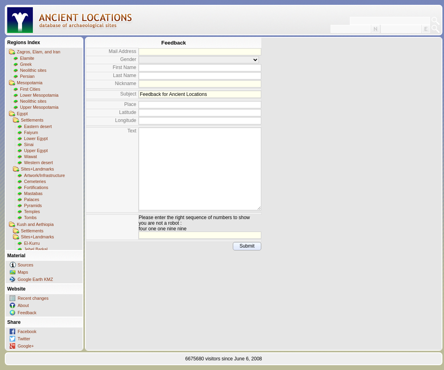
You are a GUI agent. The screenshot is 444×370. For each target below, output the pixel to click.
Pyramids (33, 205)
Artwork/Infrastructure (44, 175)
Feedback (27, 312)
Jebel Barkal (36, 249)
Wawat (30, 156)
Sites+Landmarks (37, 169)
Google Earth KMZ (35, 279)
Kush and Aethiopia (35, 224)
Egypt (22, 113)
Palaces (31, 199)
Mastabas (33, 193)
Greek (26, 64)
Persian (27, 76)
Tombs (30, 217)
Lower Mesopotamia (39, 95)
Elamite (27, 58)
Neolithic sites (33, 70)
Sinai (29, 144)
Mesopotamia (29, 82)
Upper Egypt (36, 150)
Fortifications (36, 187)
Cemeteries (35, 181)
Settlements (32, 120)
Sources (25, 264)
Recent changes (33, 298)
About (23, 305)
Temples (32, 211)
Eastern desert (38, 126)
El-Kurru (32, 243)
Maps (23, 272)
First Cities (30, 89)
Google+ (26, 346)
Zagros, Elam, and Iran (38, 51)
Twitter (24, 338)
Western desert (38, 162)
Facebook (27, 331)
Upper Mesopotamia (39, 107)
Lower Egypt (36, 138)
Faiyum (31, 132)
